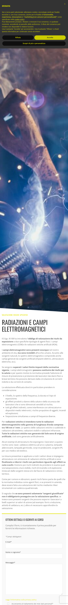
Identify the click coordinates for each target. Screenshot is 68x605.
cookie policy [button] (19, 19)
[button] (65, 4)
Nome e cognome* (13, 552)
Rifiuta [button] (18, 37)
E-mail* (9, 542)
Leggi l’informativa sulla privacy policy (21, 599)
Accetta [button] (50, 37)
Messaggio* (10, 562)
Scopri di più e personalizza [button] (34, 43)
